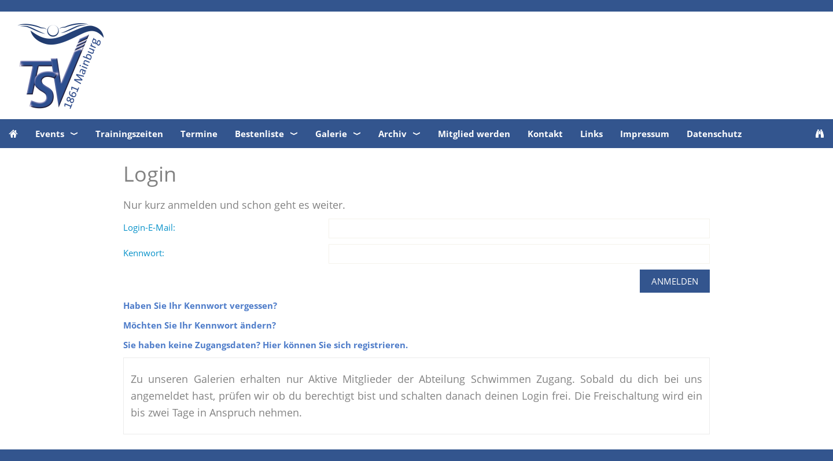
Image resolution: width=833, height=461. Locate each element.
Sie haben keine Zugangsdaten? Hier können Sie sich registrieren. (265, 345)
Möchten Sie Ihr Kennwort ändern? (199, 325)
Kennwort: (143, 253)
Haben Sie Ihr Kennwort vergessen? (200, 305)
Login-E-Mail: (149, 227)
